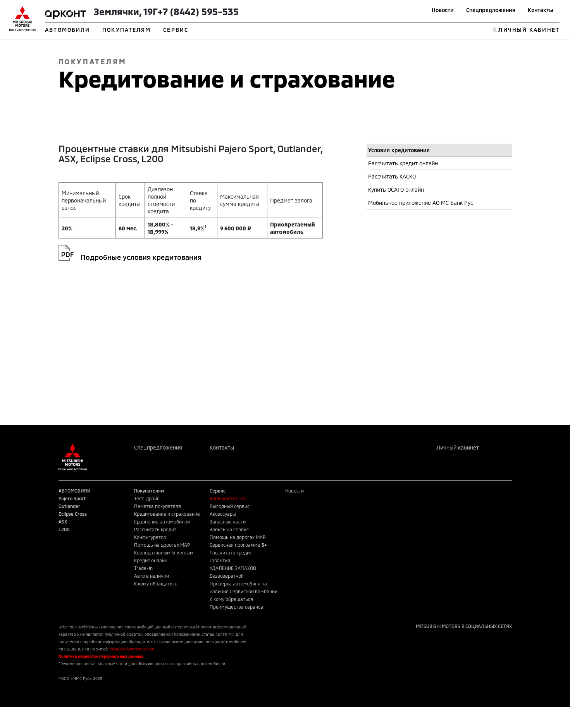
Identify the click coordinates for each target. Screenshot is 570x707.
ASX (63, 521)
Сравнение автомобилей (162, 521)
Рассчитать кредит (155, 529)
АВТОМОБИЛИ (67, 29)
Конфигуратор (150, 537)
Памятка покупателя (157, 506)
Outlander (69, 506)
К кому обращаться (155, 583)
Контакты (540, 10)
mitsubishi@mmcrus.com (131, 649)
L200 (64, 529)
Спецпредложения (490, 10)
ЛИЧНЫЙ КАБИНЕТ (528, 29)
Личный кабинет (457, 447)
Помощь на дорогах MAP (162, 544)
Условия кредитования (399, 150)
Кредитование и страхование (167, 514)
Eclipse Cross (73, 514)
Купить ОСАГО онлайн (396, 189)
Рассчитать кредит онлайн (403, 163)
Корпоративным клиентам (163, 552)
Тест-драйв (147, 498)
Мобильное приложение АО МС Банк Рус (420, 202)
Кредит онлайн (150, 560)
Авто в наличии (151, 575)
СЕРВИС (175, 29)
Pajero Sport (72, 498)
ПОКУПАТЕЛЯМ (126, 29)
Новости (443, 10)
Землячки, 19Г (126, 11)
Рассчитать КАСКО (392, 176)
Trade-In (143, 568)
